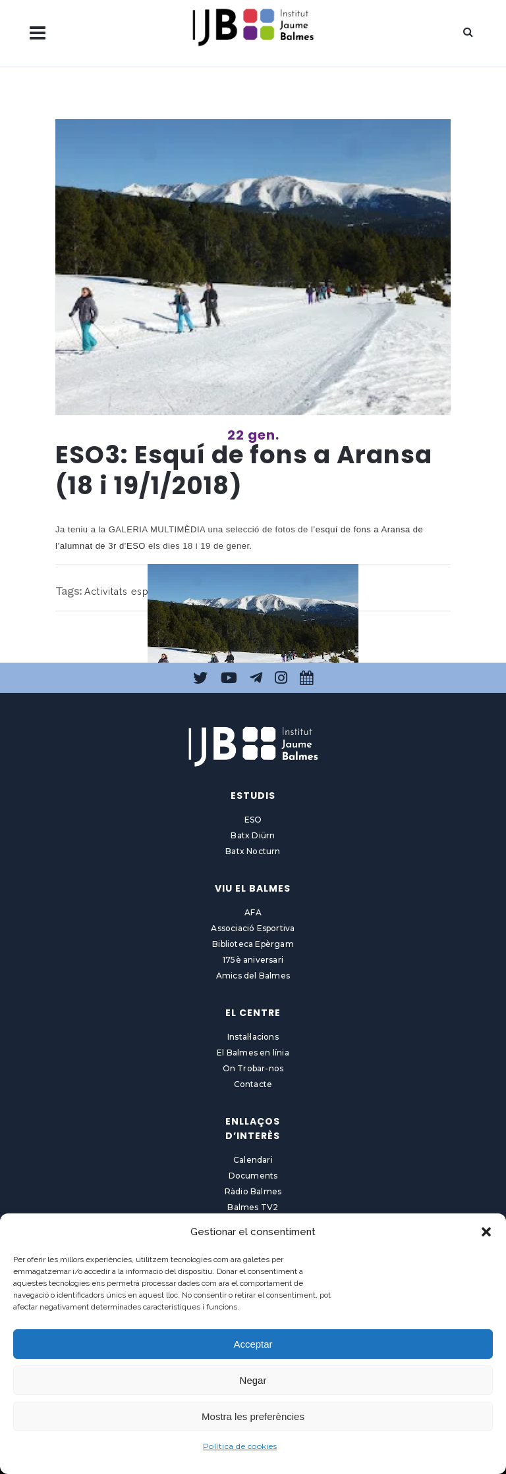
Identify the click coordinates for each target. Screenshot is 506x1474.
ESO (253, 820)
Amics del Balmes (253, 975)
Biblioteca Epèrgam (253, 944)
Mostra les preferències (253, 1416)
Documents (253, 1176)
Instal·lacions (253, 1037)
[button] (486, 1231)
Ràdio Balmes (253, 1191)
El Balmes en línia (253, 1052)
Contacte (253, 1084)
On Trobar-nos (253, 1068)
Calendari (253, 1160)
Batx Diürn (253, 835)
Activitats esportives (133, 591)
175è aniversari (253, 960)
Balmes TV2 (252, 1207)
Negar (253, 1380)
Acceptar (252, 1344)
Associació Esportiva (253, 928)
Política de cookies (240, 1446)
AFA (253, 912)
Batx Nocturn (252, 851)
